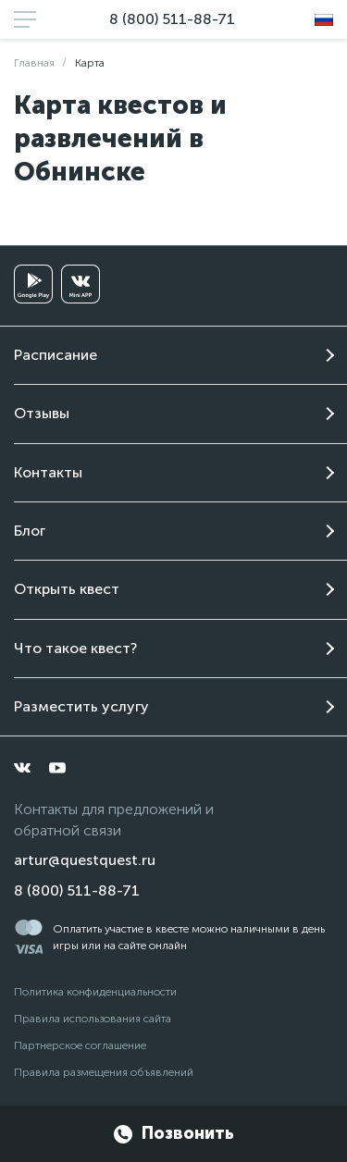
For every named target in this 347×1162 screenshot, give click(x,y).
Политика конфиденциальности (95, 991)
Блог (29, 530)
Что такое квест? (75, 648)
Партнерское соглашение (80, 1045)
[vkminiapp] (80, 284)
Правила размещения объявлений (103, 1072)
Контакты (48, 472)
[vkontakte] (22, 768)
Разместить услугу (81, 706)
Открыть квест (66, 589)
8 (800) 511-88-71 (172, 19)
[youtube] (57, 768)
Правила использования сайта (92, 1018)
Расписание (55, 355)
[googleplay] (33, 284)
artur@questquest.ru (84, 860)
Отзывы (41, 413)
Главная (34, 62)
